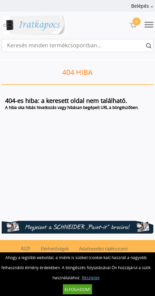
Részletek (91, 277)
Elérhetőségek (55, 249)
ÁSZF (26, 249)
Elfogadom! (77, 289)
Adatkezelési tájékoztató (103, 249)
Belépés (140, 6)
